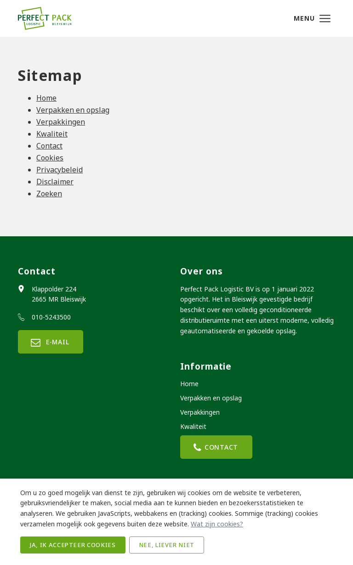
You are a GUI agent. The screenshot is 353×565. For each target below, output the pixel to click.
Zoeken (49, 193)
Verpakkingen (60, 122)
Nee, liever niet (166, 545)
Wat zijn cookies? (217, 523)
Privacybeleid (59, 170)
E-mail (50, 342)
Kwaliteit (52, 134)
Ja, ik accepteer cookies (73, 545)
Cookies (49, 158)
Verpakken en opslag (72, 110)
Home (46, 98)
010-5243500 (51, 317)
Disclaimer (55, 182)
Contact (49, 146)
